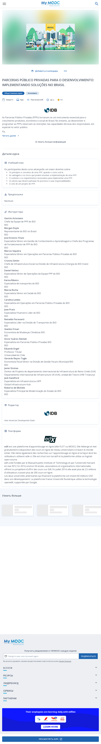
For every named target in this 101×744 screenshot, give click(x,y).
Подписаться (88, 656)
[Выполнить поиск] (97, 4)
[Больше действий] (65, 71)
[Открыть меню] (4, 4)
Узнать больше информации (50, 142)
